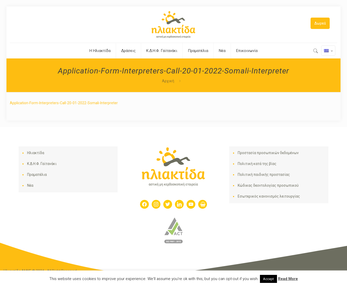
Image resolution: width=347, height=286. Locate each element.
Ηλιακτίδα (35, 153)
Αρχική (168, 81)
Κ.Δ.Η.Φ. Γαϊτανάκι (42, 164)
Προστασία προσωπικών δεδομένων (268, 153)
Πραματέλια (37, 174)
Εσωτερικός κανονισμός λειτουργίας (269, 196)
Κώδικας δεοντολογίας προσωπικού (268, 185)
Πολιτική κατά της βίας (257, 164)
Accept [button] (268, 279)
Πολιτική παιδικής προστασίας (264, 174)
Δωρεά (320, 23)
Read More (288, 278)
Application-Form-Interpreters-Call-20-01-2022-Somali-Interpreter (64, 103)
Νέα (30, 185)
